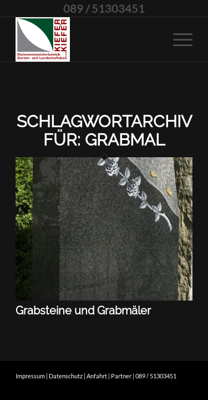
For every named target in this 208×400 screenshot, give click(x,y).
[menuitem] (177, 39)
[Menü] (177, 39)
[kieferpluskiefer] (86, 39)
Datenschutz (66, 375)
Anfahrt (97, 375)
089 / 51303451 (104, 8)
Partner (121, 375)
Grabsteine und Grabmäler (83, 310)
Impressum (30, 375)
